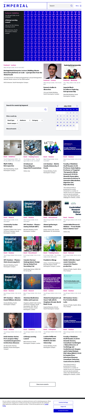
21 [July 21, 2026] (64, 98)
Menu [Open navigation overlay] (78, 6)
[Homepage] (25, 5)
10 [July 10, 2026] (73, 92)
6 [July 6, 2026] (60, 92)
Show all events (13, 105)
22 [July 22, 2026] (67, 98)
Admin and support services (52, 382)
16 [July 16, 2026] (70, 95)
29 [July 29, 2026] (67, 102)
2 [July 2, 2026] (70, 89)
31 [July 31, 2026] (73, 102)
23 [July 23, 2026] (70, 98)
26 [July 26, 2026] (57, 102)
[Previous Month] (57, 82)
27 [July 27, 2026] (61, 102)
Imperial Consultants (69, 392)
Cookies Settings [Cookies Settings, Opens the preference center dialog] (63, 402)
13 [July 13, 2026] (60, 95)
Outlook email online (10, 388)
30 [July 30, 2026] (70, 102)
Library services (8, 387)
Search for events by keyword (17, 82)
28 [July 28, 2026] (64, 102)
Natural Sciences (29, 385)
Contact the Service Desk (11, 383)
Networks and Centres (50, 383)
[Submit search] (71, 6)
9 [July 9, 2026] (70, 92)
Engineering (27, 382)
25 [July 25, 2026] (77, 98)
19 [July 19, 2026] (57, 98)
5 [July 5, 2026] (57, 92)
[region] (42, 406)
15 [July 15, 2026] (67, 95)
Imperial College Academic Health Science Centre (71, 382)
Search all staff (48, 387)
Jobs (5, 385)
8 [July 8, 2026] (67, 92)
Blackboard (7, 382)
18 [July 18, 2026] (77, 95)
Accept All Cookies (63, 410)
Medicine (26, 383)
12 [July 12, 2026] (57, 95)
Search (45, 85)
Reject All (63, 406)
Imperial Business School (31, 387)
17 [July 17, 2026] (73, 95)
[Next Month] (77, 82)
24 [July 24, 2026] (73, 98)
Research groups (48, 385)
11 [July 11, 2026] (76, 92)
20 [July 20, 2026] (61, 98)
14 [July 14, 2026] (64, 95)
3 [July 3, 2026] (73, 89)
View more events (42, 361)
